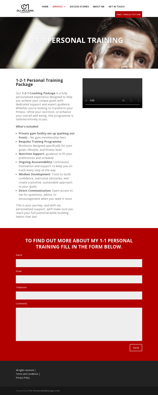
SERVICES (57, 6)
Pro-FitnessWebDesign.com (44, 390)
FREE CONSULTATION (129, 14)
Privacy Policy (23, 377)
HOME (45, 6)
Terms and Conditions (27, 373)
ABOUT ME (98, 6)
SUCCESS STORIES (79, 6)
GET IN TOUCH (116, 6)
